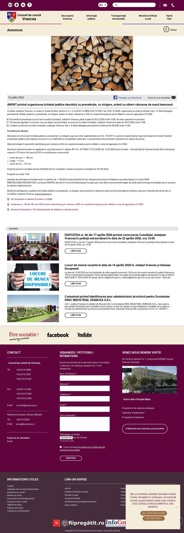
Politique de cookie (15, 508)
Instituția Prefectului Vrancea (76, 492)
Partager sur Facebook (129, 97)
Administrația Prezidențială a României (80, 501)
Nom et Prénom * (68, 373)
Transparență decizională (118, 17)
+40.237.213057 (23, 374)
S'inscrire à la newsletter (159, 97)
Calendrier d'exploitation (133, 412)
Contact (10, 486)
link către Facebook (58, 335)
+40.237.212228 (23, 389)
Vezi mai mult (153, 518)
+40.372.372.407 (23, 379)
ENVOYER (71, 458)
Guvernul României (72, 498)
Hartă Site (169, 17)
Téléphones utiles (14, 504)
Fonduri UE (125, 501)
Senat (123, 488)
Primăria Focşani (71, 495)
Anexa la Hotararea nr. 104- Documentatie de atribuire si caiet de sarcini (44, 209)
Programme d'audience (133, 417)
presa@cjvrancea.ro (25, 424)
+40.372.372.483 (23, 393)
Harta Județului (71, 505)
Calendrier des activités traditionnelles (23, 489)
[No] (176, 506)
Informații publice (91, 17)
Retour (170, 30)
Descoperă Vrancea (67, 17)
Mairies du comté (14, 495)
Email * (63, 404)
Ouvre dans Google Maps (137, 399)
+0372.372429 (22, 419)
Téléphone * (65, 394)
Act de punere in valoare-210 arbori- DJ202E (31, 199)
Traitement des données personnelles (144, 428)
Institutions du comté (16, 492)
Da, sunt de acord (153, 513)
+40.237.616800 (23, 370)
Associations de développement (20, 498)
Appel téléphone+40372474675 (173, 5)
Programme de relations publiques (138, 408)
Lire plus (76, 251)
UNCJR (68, 488)
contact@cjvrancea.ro (26, 405)
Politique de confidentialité (18, 511)
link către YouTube (84, 335)
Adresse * (64, 384)
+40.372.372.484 (23, 398)
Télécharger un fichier (70, 434)
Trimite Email (165, 5)
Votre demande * (68, 415)
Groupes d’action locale (17, 501)
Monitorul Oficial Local (148, 17)
